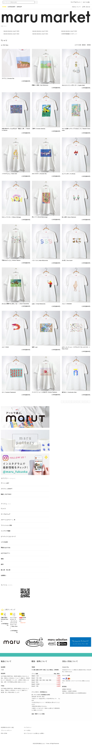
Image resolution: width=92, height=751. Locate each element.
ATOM (5, 737)
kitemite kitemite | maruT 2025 (11, 31)
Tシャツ (5, 26)
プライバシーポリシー (6, 734)
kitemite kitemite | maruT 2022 (11, 34)
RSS (2, 737)
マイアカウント (27, 731)
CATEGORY (11, 6)
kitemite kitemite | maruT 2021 (40, 34)
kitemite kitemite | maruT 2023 (69, 31)
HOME (2, 26)
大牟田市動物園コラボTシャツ (69, 34)
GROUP (19, 6)
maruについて (76, 6)
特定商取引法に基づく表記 (7, 731)
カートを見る (27, 734)
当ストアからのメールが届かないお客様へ (34, 737)
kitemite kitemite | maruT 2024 (40, 31)
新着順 (89, 45)
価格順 (84, 45)
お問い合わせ (86, 6)
